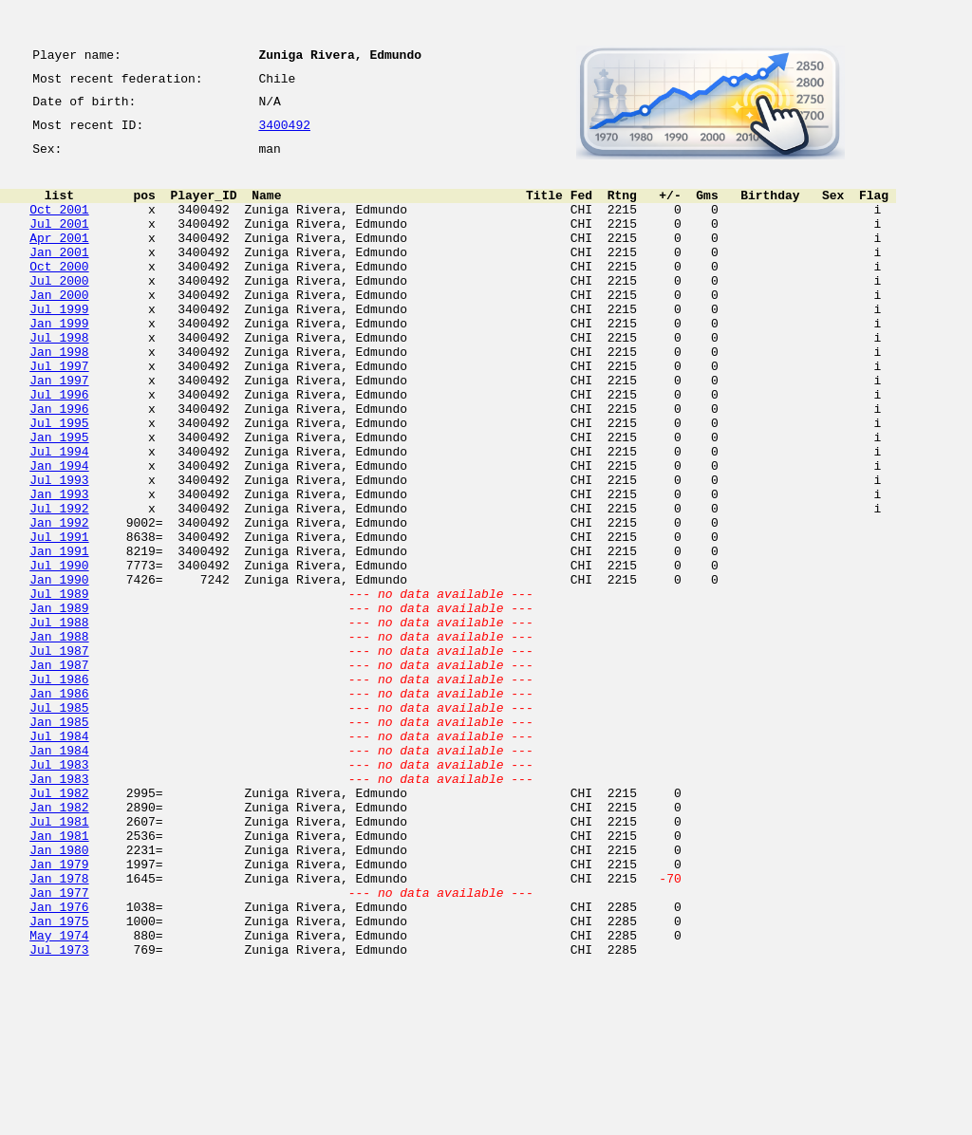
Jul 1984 (58, 857)
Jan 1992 (58, 601)
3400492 (284, 134)
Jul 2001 (58, 242)
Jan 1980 (58, 994)
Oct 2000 (58, 294)
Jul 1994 (58, 516)
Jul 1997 (58, 413)
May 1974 (58, 1097)
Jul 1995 (58, 482)
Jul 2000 (58, 311)
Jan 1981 (58, 977)
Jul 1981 (58, 960)
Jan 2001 (58, 277)
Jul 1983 (58, 892)
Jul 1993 (58, 550)
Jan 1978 (58, 1028)
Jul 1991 (58, 618)
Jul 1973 (58, 1114)
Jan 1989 (58, 704)
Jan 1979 (58, 1011)
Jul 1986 (58, 789)
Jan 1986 (58, 806)
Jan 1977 (58, 1045)
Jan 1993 (58, 567)
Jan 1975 (58, 1079)
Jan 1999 (58, 362)
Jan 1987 (58, 772)
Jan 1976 (58, 1062)
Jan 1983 (58, 909)
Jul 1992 (58, 584)
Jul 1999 (58, 345)
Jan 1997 (58, 430)
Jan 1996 (58, 465)
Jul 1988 (58, 721)
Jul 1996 (58, 447)
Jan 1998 (58, 396)
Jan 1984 (58, 875)
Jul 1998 (58, 379)
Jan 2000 (58, 328)
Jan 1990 (58, 670)
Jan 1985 (58, 840)
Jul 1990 (58, 652)
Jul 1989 (58, 687)
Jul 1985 (58, 823)
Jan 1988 (58, 738)
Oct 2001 (58, 225)
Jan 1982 (58, 943)
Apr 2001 (58, 260)
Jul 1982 (58, 926)
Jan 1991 (58, 635)
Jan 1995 (58, 499)
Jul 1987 (58, 755)
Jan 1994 (58, 533)
